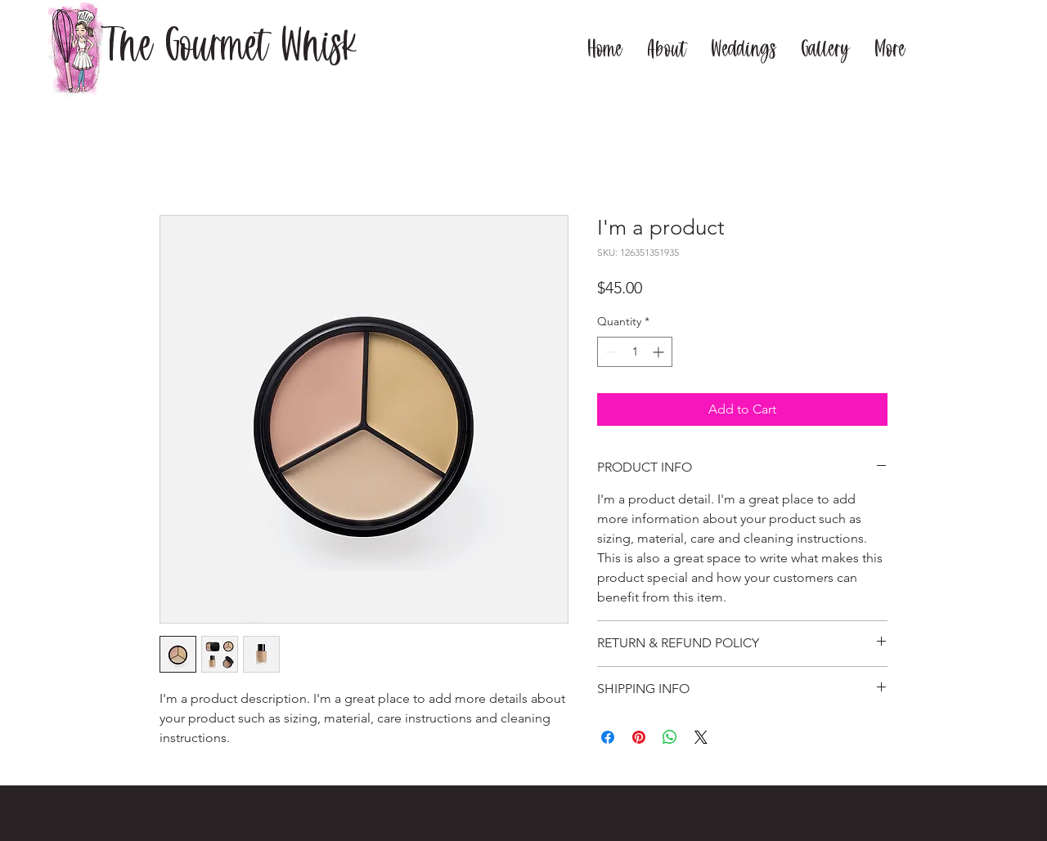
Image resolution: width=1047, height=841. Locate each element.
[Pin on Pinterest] (639, 737)
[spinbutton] (634, 352)
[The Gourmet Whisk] (230, 50)
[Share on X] (701, 737)
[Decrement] (610, 352)
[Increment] (659, 352)
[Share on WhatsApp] (670, 737)
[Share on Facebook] (608, 737)
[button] (667, 47)
